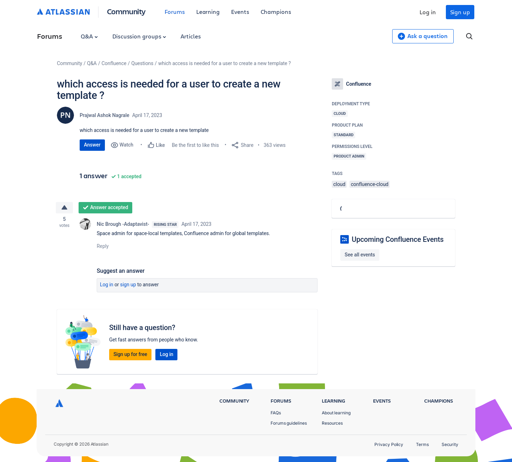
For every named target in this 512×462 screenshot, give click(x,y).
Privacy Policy (388, 444)
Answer (92, 145)
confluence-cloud (370, 184)
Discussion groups (139, 36)
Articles (191, 36)
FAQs (276, 412)
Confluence (114, 63)
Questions (142, 63)
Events (240, 11)
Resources (332, 423)
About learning (336, 412)
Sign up (460, 12)
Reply (103, 247)
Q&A (89, 36)
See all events (360, 254)
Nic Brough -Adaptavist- (123, 225)
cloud (339, 184)
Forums (175, 11)
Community (126, 11)
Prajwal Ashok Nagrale (104, 115)
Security (450, 444)
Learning (208, 11)
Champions (276, 11)
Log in (428, 12)
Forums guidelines (289, 423)
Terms (422, 444)
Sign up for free (130, 355)
